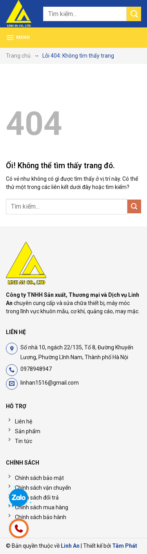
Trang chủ (18, 56)
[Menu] (18, 38)
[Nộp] (134, 14)
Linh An (70, 546)
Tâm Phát (124, 546)
